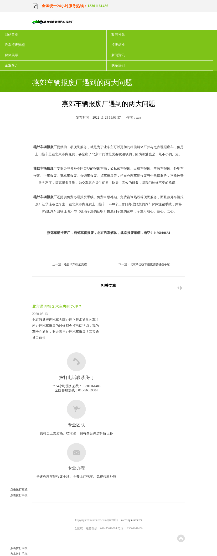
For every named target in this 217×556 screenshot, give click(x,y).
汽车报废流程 (15, 45)
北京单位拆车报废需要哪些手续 (150, 264)
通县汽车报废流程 (75, 264)
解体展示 (11, 55)
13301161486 (98, 6)
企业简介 (11, 65)
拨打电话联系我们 (76, 377)
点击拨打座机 (13, 489)
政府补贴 (118, 34)
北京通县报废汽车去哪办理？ (57, 306)
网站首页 (11, 34)
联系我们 (118, 65)
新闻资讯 (118, 55)
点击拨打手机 (13, 495)
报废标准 (118, 45)
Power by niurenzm (130, 520)
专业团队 (76, 425)
